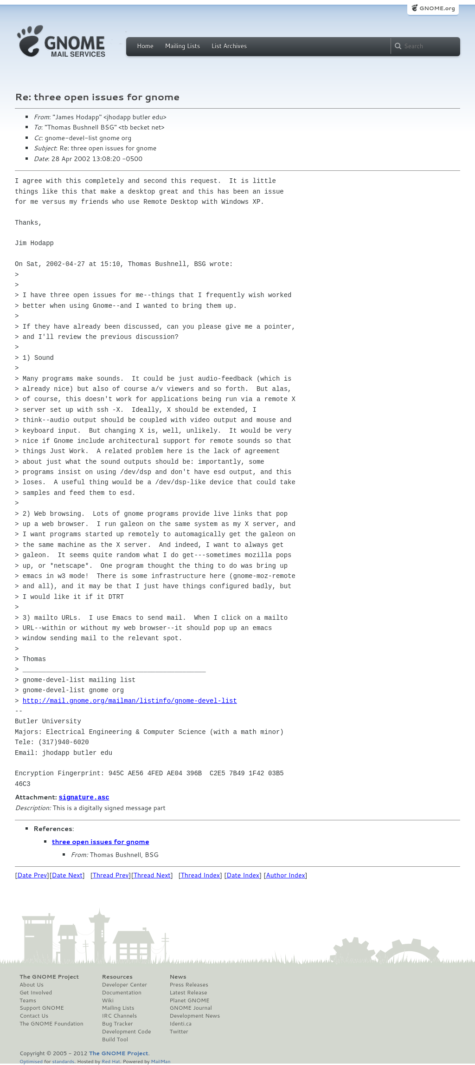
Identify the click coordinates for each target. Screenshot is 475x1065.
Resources (117, 976)
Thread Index (200, 874)
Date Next (66, 874)
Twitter (178, 1031)
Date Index (242, 874)
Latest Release (188, 992)
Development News (194, 1015)
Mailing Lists (182, 46)
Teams (27, 1000)
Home (145, 46)
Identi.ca (180, 1023)
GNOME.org (437, 8)
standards (63, 1060)
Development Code (126, 1031)
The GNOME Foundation (51, 1023)
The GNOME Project (49, 976)
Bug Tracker (117, 1023)
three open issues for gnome (100, 841)
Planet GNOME (189, 1000)
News (177, 976)
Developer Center (124, 984)
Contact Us (33, 1015)
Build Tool (115, 1039)
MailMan (160, 1060)
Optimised (31, 1060)
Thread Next (152, 874)
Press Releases (188, 984)
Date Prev (32, 874)
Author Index (285, 874)
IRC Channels (119, 1015)
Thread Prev (111, 874)
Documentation (121, 992)
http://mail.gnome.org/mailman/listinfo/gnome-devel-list (130, 700)
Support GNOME (41, 1007)
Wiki (108, 1000)
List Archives (229, 46)
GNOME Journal (190, 1007)
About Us (31, 984)
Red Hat (111, 1060)
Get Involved (35, 992)
